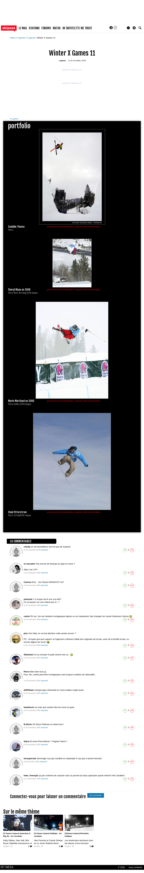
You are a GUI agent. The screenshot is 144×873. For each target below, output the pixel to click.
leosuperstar (30, 758)
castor (27, 616)
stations (34, 28)
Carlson (28, 582)
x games (14, 119)
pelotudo (28, 599)
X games (21, 38)
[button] (134, 28)
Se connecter (95, 795)
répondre (44, 550)
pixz (26, 633)
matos (57, 28)
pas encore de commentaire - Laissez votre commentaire (73, 226)
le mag (23, 28)
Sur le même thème (21, 812)
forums (46, 28)
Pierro (27, 671)
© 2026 (121, 867)
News (13, 38)
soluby (27, 547)
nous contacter (135, 867)
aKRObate (29, 690)
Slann (27, 741)
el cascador (30, 564)
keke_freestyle (31, 775)
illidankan (29, 654)
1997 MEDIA (8, 867)
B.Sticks (28, 724)
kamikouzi (29, 707)
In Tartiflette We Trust (77, 28)
